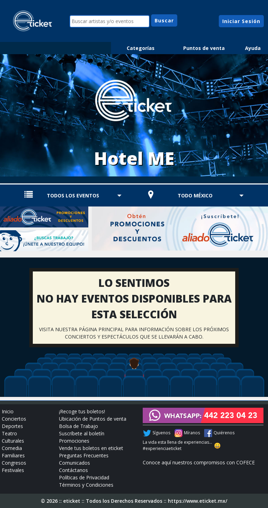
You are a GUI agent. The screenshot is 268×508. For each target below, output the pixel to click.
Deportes (12, 426)
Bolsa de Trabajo (78, 426)
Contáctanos (73, 470)
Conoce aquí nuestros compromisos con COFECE (199, 462)
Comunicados (74, 462)
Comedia (12, 448)
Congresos (14, 462)
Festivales (13, 470)
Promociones (74, 440)
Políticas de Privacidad (84, 477)
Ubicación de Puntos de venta (92, 418)
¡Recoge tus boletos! (82, 411)
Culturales (13, 440)
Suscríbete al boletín (81, 433)
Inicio (8, 411)
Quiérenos (224, 433)
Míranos (192, 433)
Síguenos (161, 433)
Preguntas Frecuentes (84, 455)
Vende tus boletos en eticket (91, 448)
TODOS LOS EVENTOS (73, 195)
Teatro (9, 433)
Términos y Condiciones (86, 484)
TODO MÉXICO (195, 195)
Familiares (13, 455)
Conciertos (14, 418)
